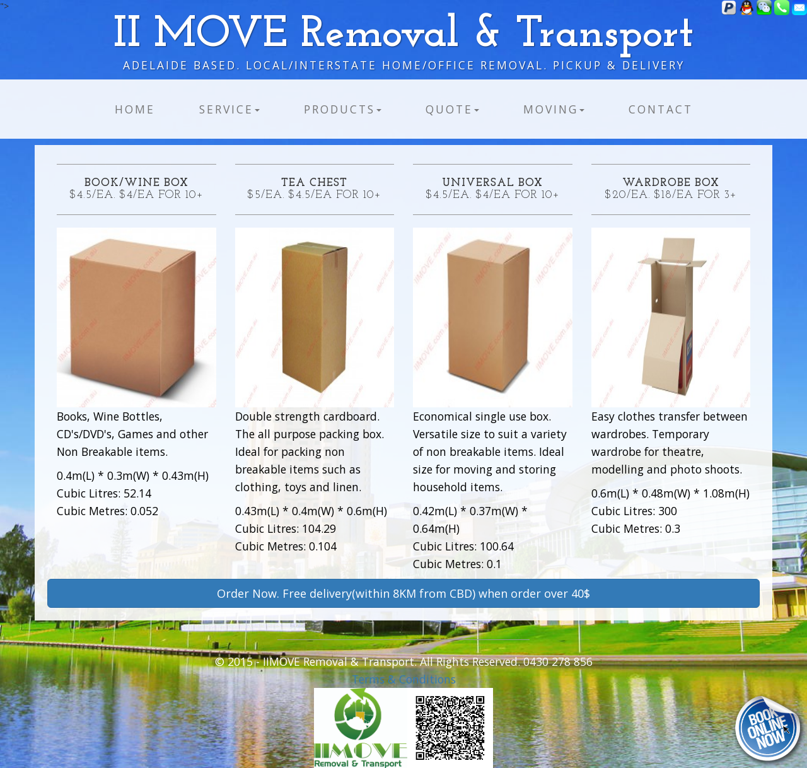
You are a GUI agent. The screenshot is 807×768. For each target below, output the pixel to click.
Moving (553, 109)
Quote (452, 109)
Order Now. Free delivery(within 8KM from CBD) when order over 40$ (403, 593)
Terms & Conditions (404, 679)
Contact (661, 109)
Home (135, 109)
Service (229, 109)
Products (342, 109)
